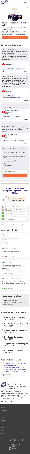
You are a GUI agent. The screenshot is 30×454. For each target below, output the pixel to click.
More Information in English (9, 434)
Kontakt (3, 420)
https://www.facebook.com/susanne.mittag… (15, 369)
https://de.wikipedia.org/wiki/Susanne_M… (14, 367)
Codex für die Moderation (8, 397)
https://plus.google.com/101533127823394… (15, 363)
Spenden (3, 407)
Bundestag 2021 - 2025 (8, 68)
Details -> (26, 71)
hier (25, 224)
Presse (3, 417)
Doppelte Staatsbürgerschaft (10, 97)
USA (16, 68)
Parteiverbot (21, 140)
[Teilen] (3, 71)
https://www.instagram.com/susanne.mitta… (15, 371)
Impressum (4, 413)
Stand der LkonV (7, 107)
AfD (16, 140)
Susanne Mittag (9, 64)
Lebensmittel (18, 116)
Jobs (2, 427)
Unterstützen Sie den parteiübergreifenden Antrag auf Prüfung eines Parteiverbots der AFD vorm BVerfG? (15, 128)
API (2, 430)
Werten (8, 398)
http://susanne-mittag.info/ (10, 365)
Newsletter (4, 410)
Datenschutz (4, 423)
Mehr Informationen (6, 401)
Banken (19, 97)
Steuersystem (21, 68)
